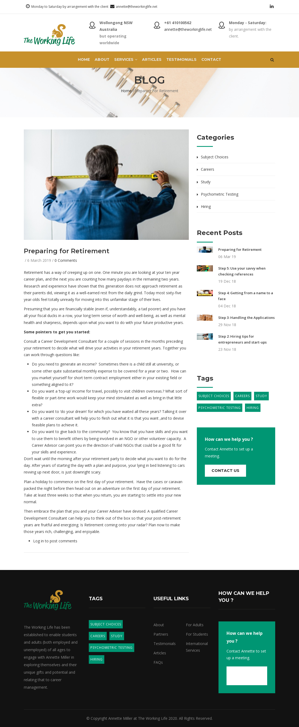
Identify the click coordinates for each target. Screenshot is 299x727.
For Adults (195, 624)
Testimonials (182, 60)
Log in (38, 540)
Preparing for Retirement (240, 249)
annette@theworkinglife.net (136, 6)
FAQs (158, 662)
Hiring (206, 206)
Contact (214, 60)
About (100, 60)
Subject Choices (214, 156)
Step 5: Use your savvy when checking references (242, 271)
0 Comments (66, 260)
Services (124, 60)
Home (81, 60)
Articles (152, 60)
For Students (197, 634)
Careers (207, 169)
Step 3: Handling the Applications (246, 317)
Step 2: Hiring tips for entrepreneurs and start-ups (242, 339)
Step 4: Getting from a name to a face (245, 295)
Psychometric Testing (219, 194)
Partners (161, 634)
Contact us (225, 470)
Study (205, 181)
